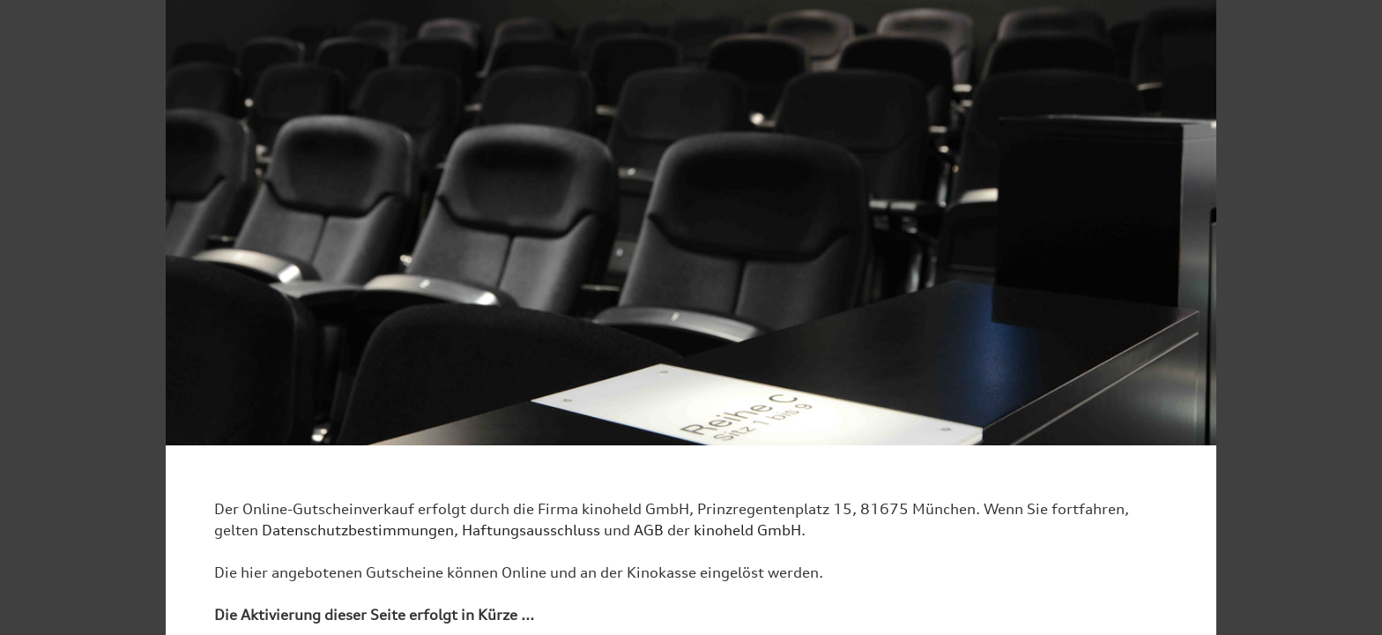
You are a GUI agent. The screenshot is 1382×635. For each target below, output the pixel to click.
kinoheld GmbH (747, 530)
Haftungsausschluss (531, 530)
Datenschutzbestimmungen (358, 530)
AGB (649, 530)
